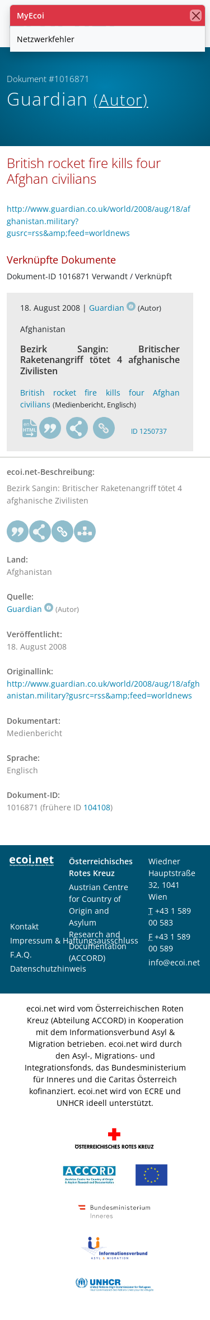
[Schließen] (196, 15)
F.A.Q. (21, 954)
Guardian (112, 307)
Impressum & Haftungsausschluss (74, 940)
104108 (96, 807)
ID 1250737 (149, 431)
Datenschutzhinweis (48, 968)
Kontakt (24, 926)
